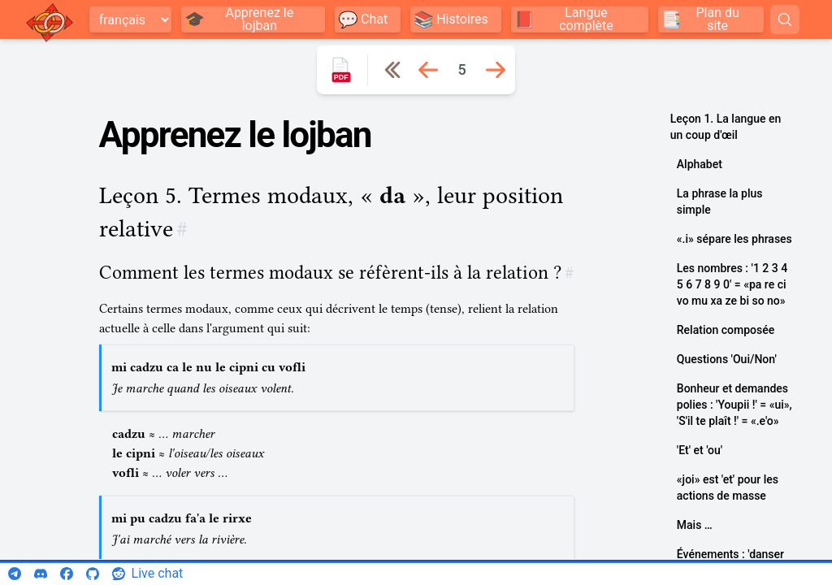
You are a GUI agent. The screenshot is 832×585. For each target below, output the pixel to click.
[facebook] (66, 573)
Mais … (695, 524)
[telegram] (14, 573)
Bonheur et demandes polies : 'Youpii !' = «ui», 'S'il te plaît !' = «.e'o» (734, 404)
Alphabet (699, 164)
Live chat (158, 573)
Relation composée (725, 329)
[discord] (40, 573)
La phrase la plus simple (720, 201)
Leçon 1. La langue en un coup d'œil (725, 126)
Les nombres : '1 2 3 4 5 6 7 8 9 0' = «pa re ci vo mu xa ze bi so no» (732, 284)
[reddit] (118, 573)
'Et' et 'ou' (699, 450)
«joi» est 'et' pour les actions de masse (727, 487)
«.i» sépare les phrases (734, 238)
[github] (92, 573)
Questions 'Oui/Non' (727, 359)
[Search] (785, 19)
